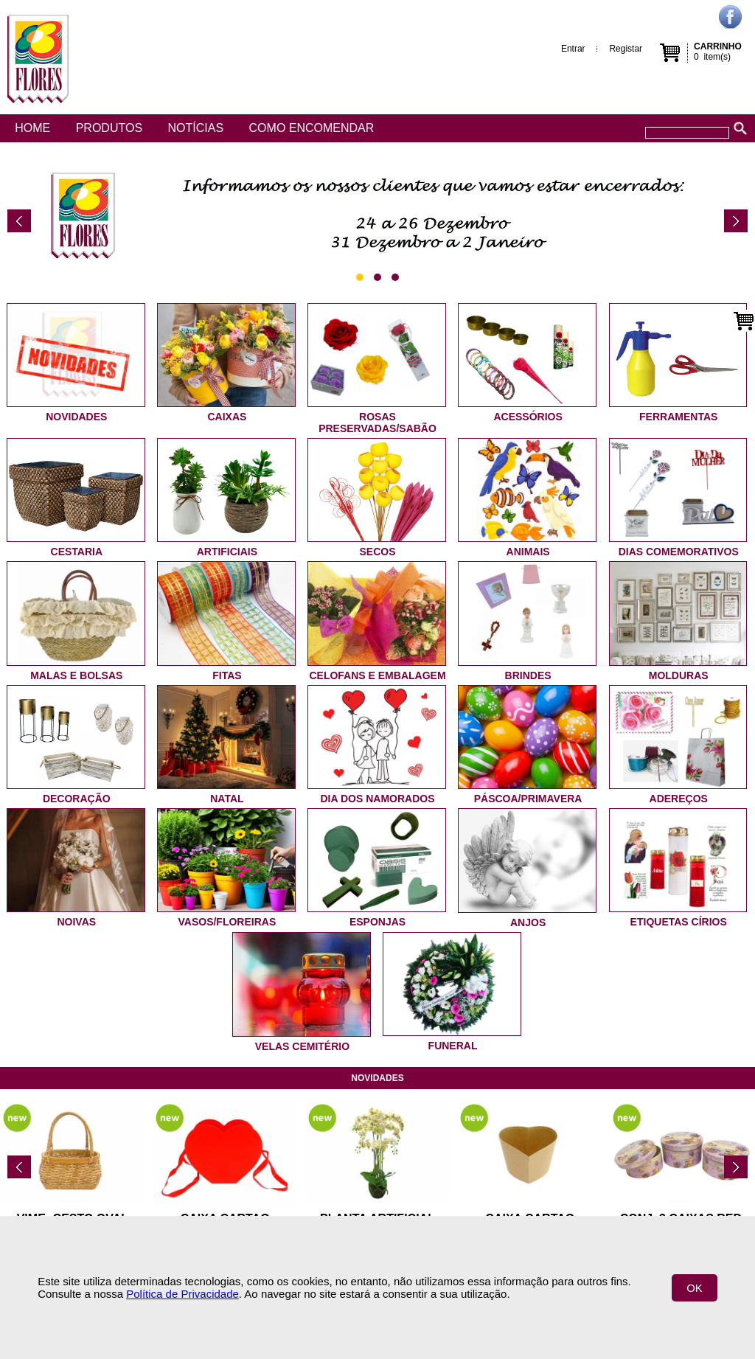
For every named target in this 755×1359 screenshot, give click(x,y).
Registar (625, 49)
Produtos (109, 128)
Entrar (573, 49)
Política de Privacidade (182, 1293)
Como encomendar (312, 128)
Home (32, 128)
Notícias (196, 128)
